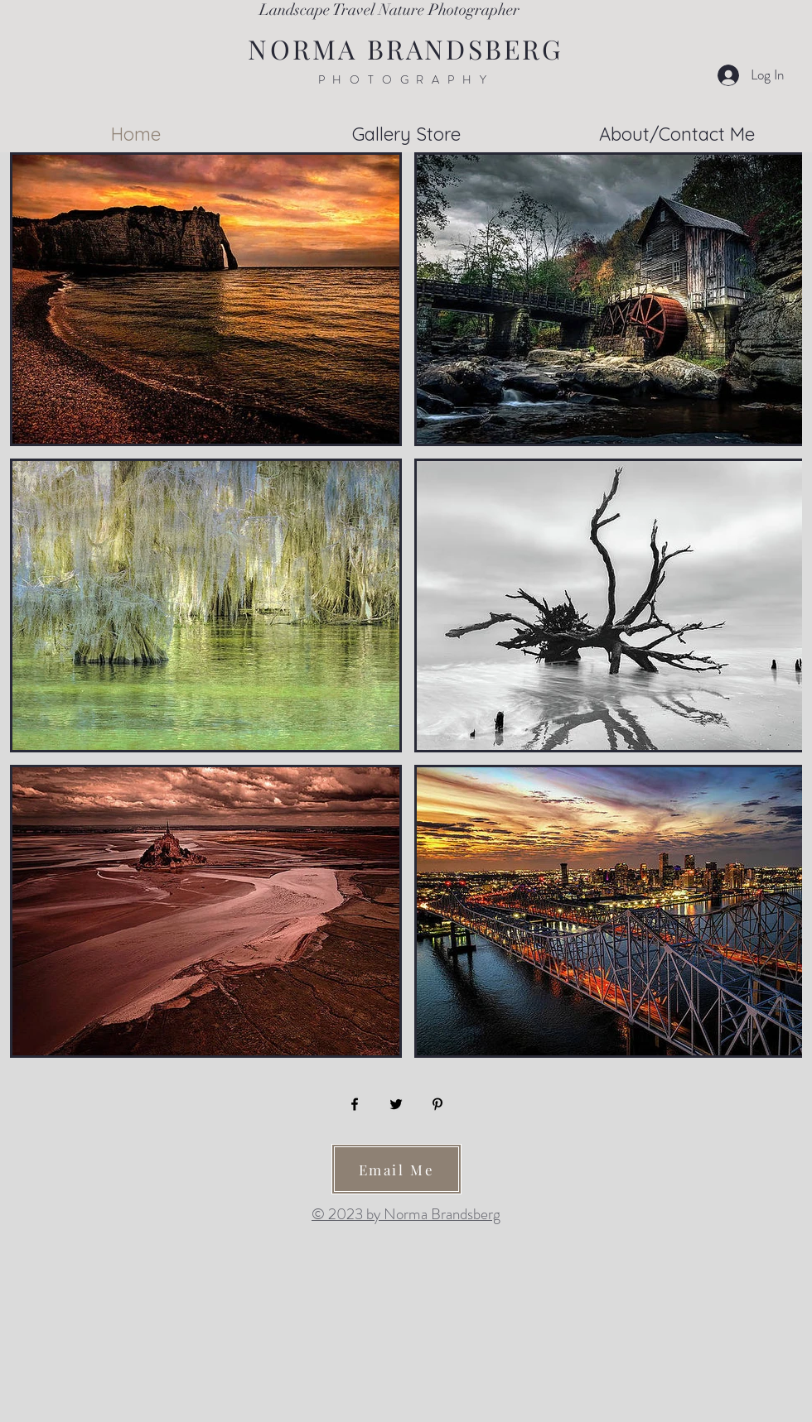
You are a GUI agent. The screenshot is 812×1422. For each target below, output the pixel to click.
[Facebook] (354, 1104)
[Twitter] (396, 1104)
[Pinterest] (437, 1104)
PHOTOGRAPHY (406, 79)
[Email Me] (396, 1169)
